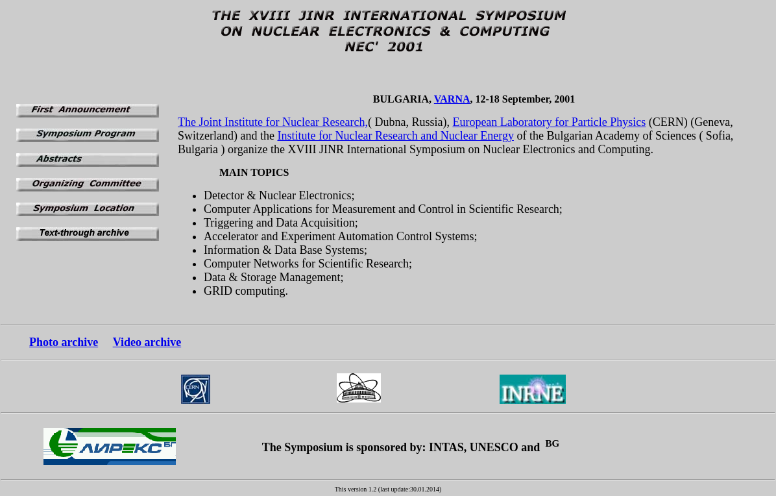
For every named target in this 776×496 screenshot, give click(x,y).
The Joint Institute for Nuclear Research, (273, 122)
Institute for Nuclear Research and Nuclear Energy (395, 135)
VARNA (452, 99)
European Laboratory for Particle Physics (549, 122)
